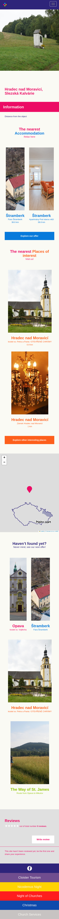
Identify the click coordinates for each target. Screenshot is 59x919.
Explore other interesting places (29, 440)
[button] (29, 489)
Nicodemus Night (29, 887)
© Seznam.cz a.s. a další (51, 531)
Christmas (29, 905)
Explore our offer (29, 236)
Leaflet (41, 531)
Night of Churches (29, 896)
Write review (43, 839)
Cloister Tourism (29, 877)
